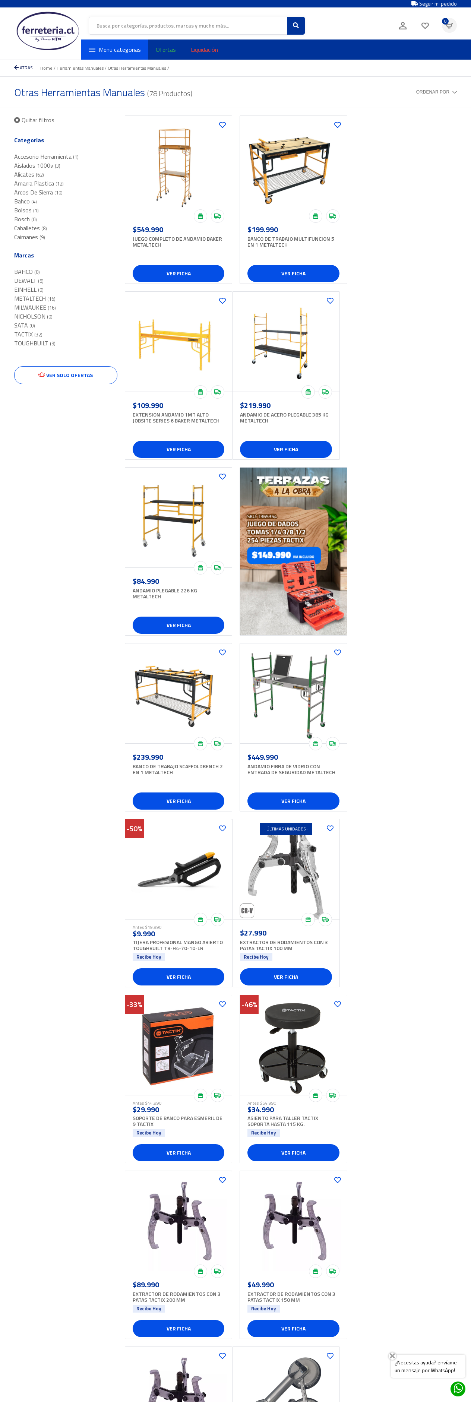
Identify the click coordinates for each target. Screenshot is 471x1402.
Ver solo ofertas (65, 375)
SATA (24, 325)
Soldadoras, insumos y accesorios (222, 1317)
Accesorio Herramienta (46, 156)
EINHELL (29, 289)
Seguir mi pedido (434, 3)
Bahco (25, 201)
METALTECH (35, 298)
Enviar (442, 1269)
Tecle (189, 1325)
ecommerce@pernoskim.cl (129, 1317)
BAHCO (27, 271)
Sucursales (281, 1278)
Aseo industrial (200, 1270)
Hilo (188, 1278)
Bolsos (26, 210)
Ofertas (166, 49)
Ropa (190, 1309)
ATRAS (23, 67)
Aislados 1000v (37, 165)
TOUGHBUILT (35, 343)
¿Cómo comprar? (287, 1294)
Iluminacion (196, 1286)
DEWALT (29, 280)
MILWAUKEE (35, 307)
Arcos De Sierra (38, 192)
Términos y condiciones (295, 1309)
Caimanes (29, 236)
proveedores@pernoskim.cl (131, 1286)
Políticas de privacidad (293, 1302)
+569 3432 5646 (118, 1309)
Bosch (25, 219)
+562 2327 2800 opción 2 (43, 1278)
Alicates (29, 174)
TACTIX (28, 334)
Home (46, 68)
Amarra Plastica (39, 183)
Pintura (191, 1302)
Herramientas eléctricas (210, 1333)
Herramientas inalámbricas (213, 1341)
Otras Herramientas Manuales (137, 68)
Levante (193, 1294)
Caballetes (30, 228)
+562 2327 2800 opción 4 (128, 1278)
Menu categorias (115, 49)
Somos (276, 1270)
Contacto (278, 1286)
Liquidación (204, 49)
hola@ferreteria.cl (34, 1286)
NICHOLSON (33, 316)
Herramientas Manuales (80, 68)
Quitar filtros (34, 119)
